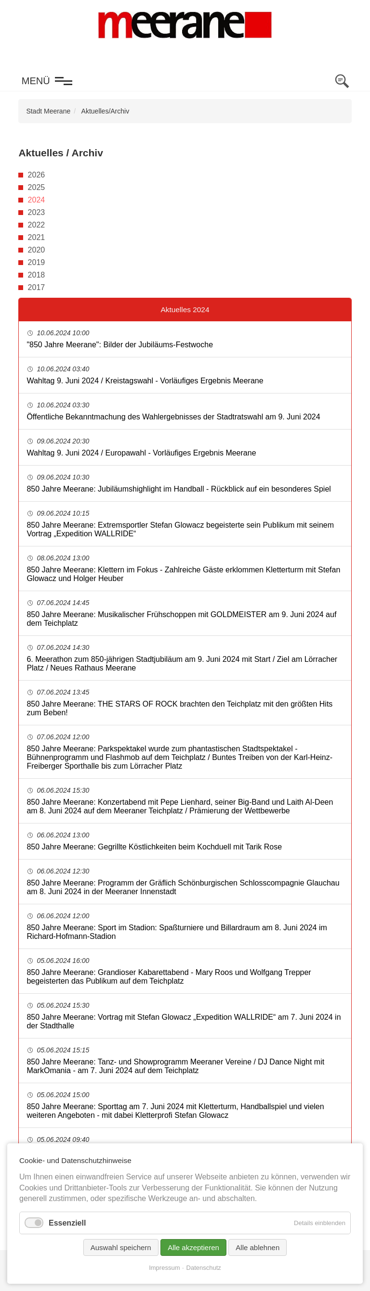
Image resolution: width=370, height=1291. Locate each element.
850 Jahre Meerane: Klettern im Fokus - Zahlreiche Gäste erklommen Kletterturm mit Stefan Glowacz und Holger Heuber (183, 574)
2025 (36, 187)
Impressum (164, 1267)
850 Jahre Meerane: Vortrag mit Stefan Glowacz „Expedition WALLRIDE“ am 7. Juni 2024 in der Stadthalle (183, 1021)
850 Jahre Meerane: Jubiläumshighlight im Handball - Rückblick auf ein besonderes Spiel (178, 489)
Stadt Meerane (48, 111)
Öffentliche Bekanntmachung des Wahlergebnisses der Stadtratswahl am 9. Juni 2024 (173, 417)
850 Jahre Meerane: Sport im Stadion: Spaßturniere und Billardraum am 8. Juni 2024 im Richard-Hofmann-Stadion (176, 932)
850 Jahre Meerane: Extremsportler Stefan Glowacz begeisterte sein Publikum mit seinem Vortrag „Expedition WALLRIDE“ (180, 529)
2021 (36, 237)
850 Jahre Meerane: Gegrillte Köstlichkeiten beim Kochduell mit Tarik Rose (154, 847)
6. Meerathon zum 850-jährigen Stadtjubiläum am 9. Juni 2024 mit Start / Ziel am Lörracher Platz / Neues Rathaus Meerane (181, 663)
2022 (36, 225)
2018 (36, 275)
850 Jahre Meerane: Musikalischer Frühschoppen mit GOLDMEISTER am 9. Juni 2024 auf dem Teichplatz (181, 618)
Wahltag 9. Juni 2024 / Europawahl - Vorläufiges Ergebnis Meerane (141, 453)
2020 (36, 250)
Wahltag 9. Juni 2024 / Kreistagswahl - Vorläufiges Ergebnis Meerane (144, 381)
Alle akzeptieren (193, 1247)
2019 (36, 262)
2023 (36, 212)
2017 (36, 287)
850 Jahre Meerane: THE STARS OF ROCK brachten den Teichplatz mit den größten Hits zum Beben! (179, 708)
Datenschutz (203, 1267)
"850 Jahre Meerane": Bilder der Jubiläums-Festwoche (119, 345)
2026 (36, 175)
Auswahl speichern (121, 1247)
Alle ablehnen (257, 1247)
